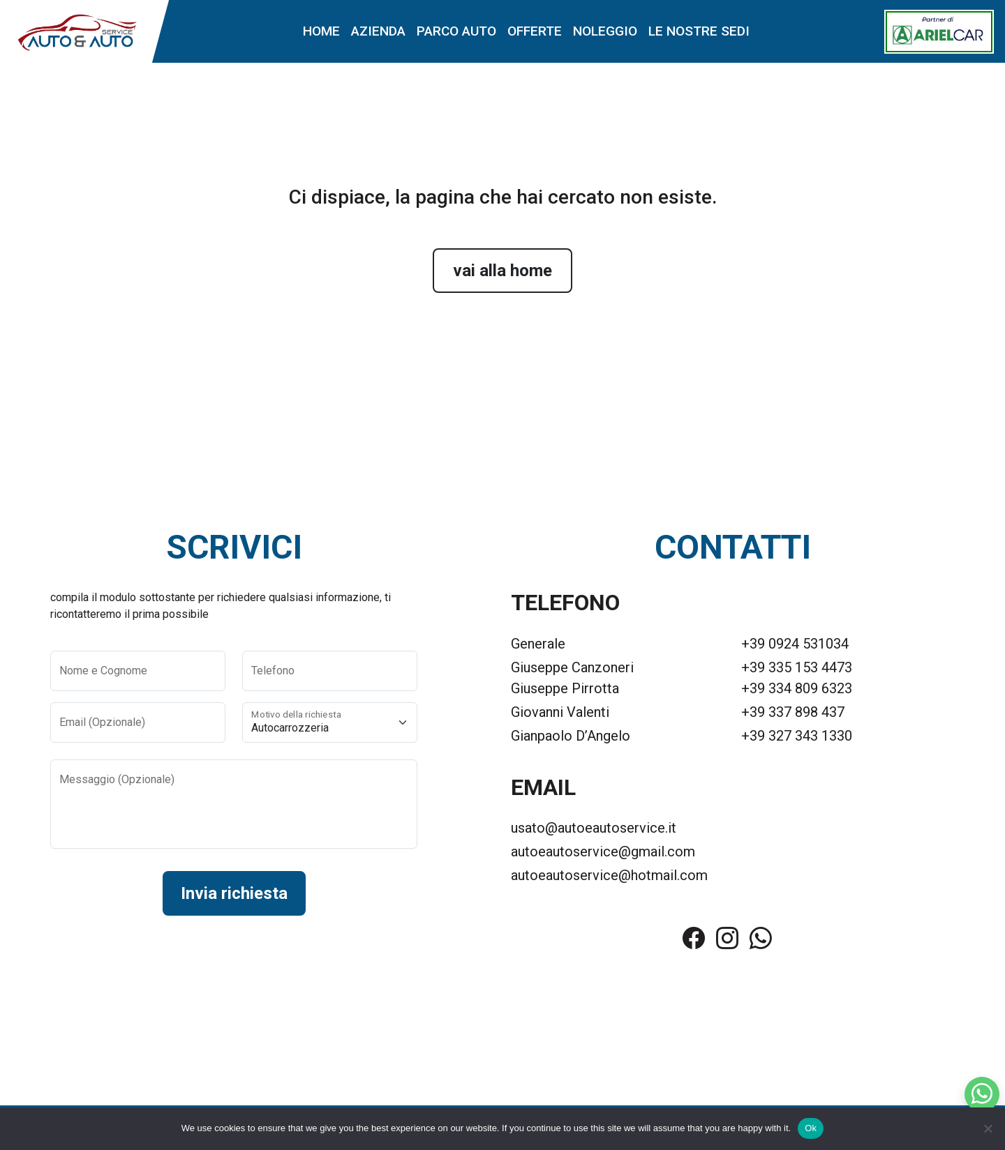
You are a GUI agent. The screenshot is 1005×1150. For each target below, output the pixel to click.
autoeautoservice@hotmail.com (609, 875)
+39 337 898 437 (792, 712)
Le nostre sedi (699, 31)
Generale (538, 643)
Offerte (534, 31)
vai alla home (502, 270)
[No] (988, 1128)
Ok (811, 1128)
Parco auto (456, 31)
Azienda (378, 31)
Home (321, 31)
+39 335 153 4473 (796, 667)
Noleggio (605, 31)
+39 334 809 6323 (796, 688)
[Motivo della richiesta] (329, 722)
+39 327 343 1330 (796, 735)
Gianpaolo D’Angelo (570, 735)
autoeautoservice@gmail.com (603, 851)
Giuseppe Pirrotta (565, 688)
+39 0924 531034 (795, 643)
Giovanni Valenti (560, 712)
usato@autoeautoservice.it (593, 827)
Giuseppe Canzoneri (572, 667)
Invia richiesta (234, 893)
